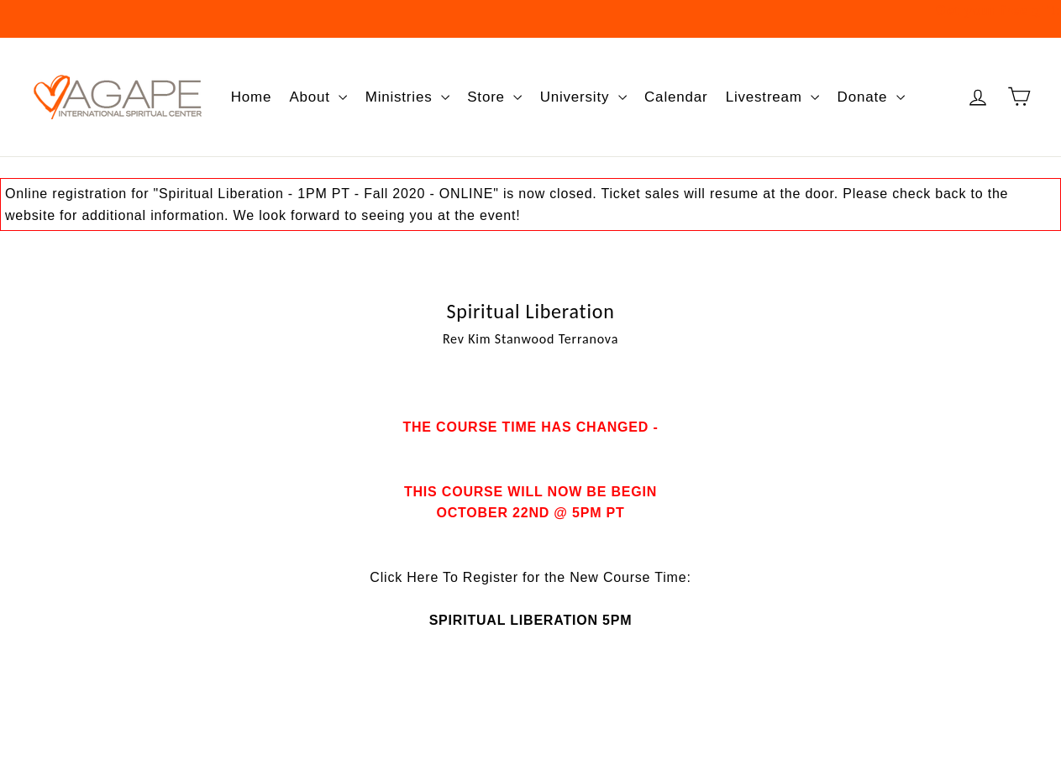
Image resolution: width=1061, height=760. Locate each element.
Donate (871, 97)
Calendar (675, 97)
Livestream (773, 97)
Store (494, 97)
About (318, 97)
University (583, 97)
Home (251, 97)
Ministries (407, 97)
